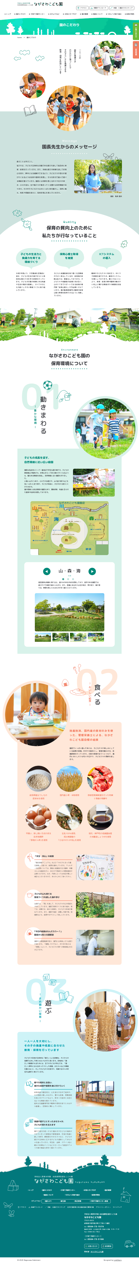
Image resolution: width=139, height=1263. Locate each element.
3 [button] (73, 579)
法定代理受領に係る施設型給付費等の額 (80, 1207)
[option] (69, 604)
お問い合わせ (92, 1246)
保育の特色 (130, 14)
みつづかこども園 (97, 1251)
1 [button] (63, 579)
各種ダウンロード (100, 8)
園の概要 (85, 14)
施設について (98, 14)
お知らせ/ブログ (71, 14)
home (19, 37)
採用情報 (108, 1246)
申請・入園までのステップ (122, 8)
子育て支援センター (38, 14)
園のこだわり (21, 14)
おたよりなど (54, 14)
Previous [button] (46, 571)
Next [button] (92, 571)
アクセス (83, 8)
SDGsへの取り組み (114, 14)
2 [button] (68, 579)
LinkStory (118, 1260)
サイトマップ (117, 1207)
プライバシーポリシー (103, 1207)
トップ (8, 14)
